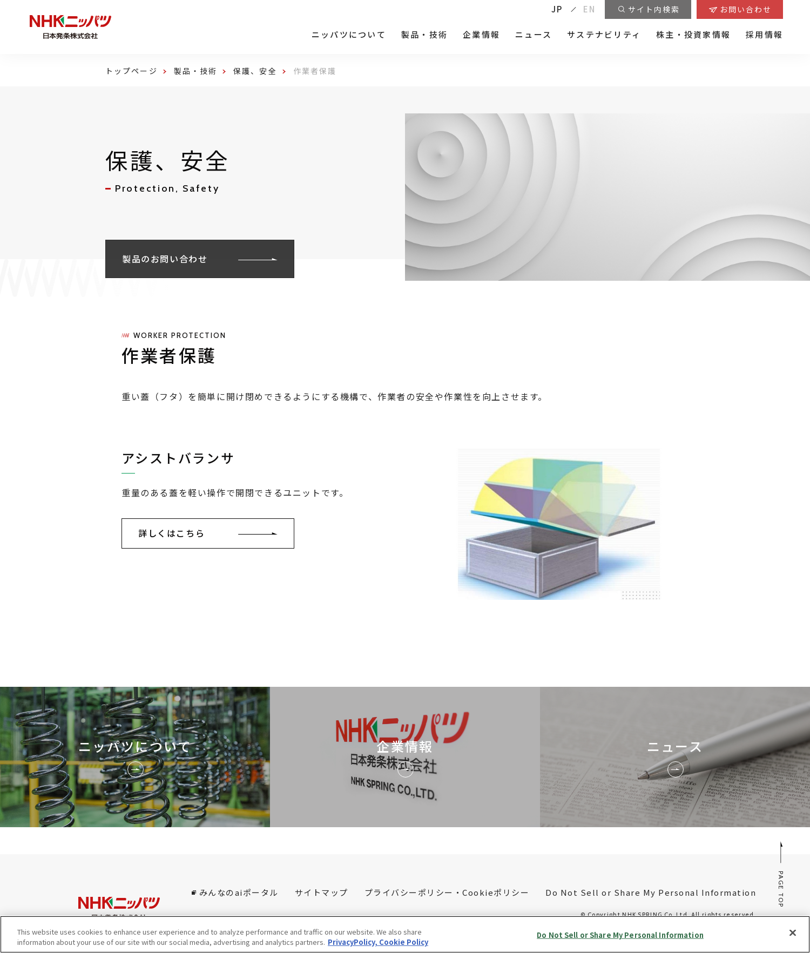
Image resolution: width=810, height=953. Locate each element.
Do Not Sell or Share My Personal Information (650, 892)
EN (589, 9)
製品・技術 (424, 34)
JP (557, 9)
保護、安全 (255, 70)
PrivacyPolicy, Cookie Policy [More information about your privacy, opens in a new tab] (378, 942)
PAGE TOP (782, 874)
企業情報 (481, 34)
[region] (405, 934)
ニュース (533, 34)
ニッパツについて (349, 34)
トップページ (131, 70)
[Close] (793, 933)
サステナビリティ (604, 34)
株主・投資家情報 (693, 34)
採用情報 (764, 34)
